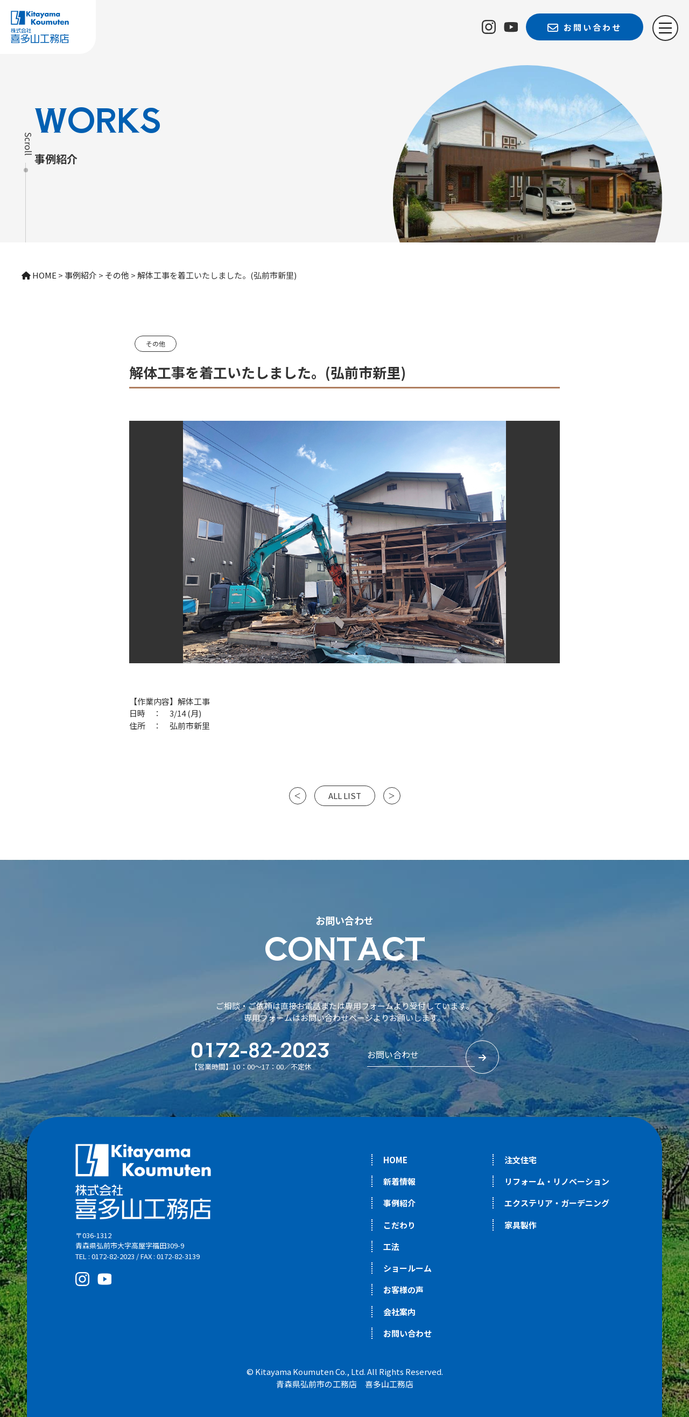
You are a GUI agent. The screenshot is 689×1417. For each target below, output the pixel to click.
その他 (155, 343)
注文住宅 (520, 1159)
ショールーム (407, 1268)
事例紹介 (399, 1202)
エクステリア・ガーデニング (556, 1202)
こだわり (399, 1225)
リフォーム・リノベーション (556, 1181)
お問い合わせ (407, 1333)
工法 (391, 1246)
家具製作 (520, 1225)
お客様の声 (403, 1289)
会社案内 (399, 1311)
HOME (395, 1159)
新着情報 (399, 1181)
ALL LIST (344, 795)
